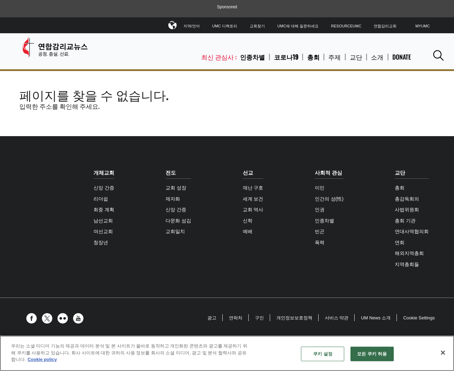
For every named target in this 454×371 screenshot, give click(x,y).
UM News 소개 (376, 317)
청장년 (101, 242)
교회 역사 (253, 209)
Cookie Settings (419, 317)
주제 (334, 57)
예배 (247, 231)
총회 (313, 56)
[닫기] (443, 352)
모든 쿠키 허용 (372, 353)
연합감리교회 (385, 26)
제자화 (173, 199)
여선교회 (103, 231)
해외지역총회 (409, 253)
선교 (248, 173)
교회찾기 (257, 26)
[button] (438, 55)
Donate (401, 57)
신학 (247, 220)
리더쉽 (101, 199)
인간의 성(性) (329, 199)
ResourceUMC (346, 26)
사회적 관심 (328, 173)
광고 (211, 317)
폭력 (319, 242)
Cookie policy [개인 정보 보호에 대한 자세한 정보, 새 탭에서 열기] (42, 359)
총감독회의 (407, 199)
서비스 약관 (337, 317)
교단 (356, 57)
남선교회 (103, 220)
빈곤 (319, 231)
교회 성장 (176, 188)
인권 (319, 209)
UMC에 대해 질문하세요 (298, 26)
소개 (377, 57)
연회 (399, 242)
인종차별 (252, 56)
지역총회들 (407, 264)
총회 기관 (405, 220)
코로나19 (286, 56)
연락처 (235, 317)
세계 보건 (253, 199)
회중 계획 (104, 209)
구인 (259, 317)
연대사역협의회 (412, 231)
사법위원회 (407, 209)
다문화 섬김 (178, 220)
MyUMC (422, 26)
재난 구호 (253, 188)
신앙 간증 (104, 188)
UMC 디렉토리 (224, 26)
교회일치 (175, 231)
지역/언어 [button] (191, 24)
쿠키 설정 (322, 353)
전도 (171, 173)
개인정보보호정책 (294, 317)
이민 (319, 188)
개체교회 (104, 173)
